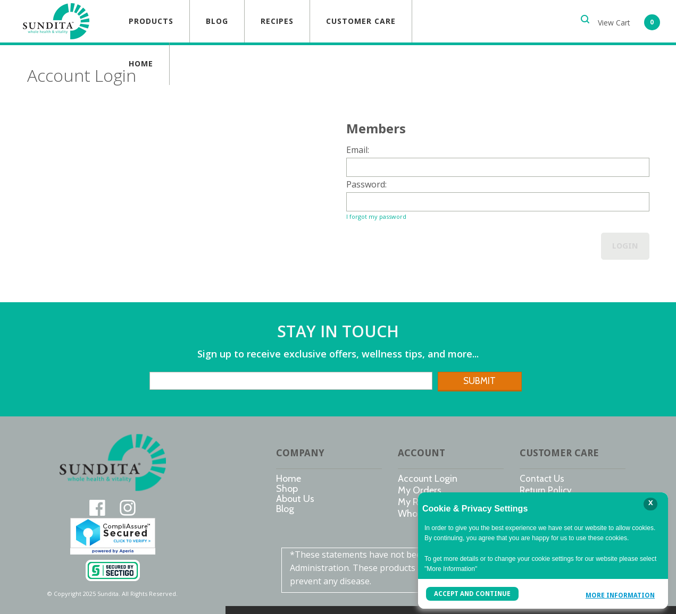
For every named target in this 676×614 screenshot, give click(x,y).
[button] (629, 21)
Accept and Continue (472, 594)
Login (625, 246)
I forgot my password (376, 216)
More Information (620, 595)
